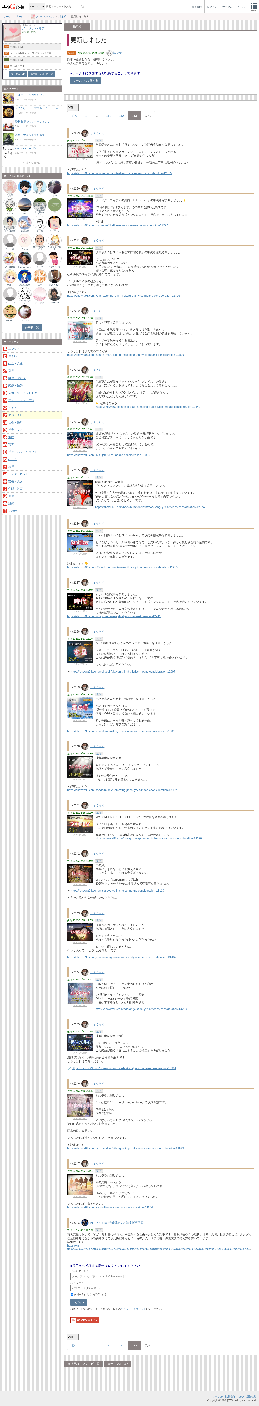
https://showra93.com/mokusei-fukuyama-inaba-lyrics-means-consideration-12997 (123, 671)
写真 (11, 444)
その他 (12, 510)
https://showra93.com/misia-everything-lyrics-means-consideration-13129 (117, 890)
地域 (11, 496)
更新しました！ (18, 46)
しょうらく (97, 133)
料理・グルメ (17, 378)
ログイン (78, 1302)
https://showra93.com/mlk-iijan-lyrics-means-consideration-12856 (108, 455)
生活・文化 (15, 363)
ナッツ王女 (54, 231)
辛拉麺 (40, 231)
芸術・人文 (15, 481)
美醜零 (10, 195)
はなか (117, 52)
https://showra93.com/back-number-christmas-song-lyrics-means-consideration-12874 (150, 507)
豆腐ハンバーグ (39, 194)
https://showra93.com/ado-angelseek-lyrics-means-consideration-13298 (141, 1009)
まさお (10, 213)
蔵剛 (40, 285)
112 (121, 115)
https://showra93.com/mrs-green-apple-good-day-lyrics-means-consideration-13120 (149, 838)
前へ (74, 115)
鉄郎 (55, 195)
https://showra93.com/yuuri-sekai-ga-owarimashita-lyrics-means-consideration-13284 (121, 957)
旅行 (11, 466)
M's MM (9, 320)
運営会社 (251, 1396)
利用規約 (230, 1396)
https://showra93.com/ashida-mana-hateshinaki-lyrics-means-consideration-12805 (119, 173)
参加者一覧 (32, 327)
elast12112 (10, 303)
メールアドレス (79, 1271)
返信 (98, 140)
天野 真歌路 (9, 267)
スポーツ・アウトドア (22, 392)
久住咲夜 (39, 303)
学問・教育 (15, 488)
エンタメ (14, 348)
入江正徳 (10, 249)
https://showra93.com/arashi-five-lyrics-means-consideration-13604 (110, 1207)
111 (108, 115)
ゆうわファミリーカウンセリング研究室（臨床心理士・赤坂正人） (39, 208)
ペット (12, 407)
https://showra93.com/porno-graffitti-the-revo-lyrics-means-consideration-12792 (117, 225)
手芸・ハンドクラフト (22, 451)
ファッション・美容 (21, 400)
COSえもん (54, 285)
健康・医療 (15, 415)
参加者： (29, 32)
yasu (25, 213)
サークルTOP (119, 1363)
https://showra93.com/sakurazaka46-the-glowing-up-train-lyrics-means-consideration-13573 (125, 1148)
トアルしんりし (24, 301)
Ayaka (25, 249)
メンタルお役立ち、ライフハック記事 (30, 53)
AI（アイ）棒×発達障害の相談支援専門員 (116, 1222)
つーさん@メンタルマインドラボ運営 (9, 229)
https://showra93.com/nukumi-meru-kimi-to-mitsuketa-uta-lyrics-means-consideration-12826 (125, 354)
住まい (12, 356)
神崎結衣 (25, 231)
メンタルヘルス (33, 28)
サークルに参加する (85, 80)
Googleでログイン (84, 1320)
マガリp (24, 320)
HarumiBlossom (24, 267)
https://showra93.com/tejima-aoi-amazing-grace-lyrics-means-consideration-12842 (148, 406)
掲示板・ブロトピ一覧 (85, 1363)
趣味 (11, 437)
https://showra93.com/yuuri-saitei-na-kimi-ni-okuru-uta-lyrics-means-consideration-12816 (123, 295)
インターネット (18, 474)
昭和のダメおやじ (39, 248)
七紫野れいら (54, 267)
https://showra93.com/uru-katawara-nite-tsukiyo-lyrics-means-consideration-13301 (124, 1068)
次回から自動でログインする (90, 1294)
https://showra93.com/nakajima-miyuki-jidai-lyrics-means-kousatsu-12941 (114, 616)
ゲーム (12, 459)
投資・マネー (17, 429)
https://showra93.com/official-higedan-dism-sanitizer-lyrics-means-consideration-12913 (122, 567)
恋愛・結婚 (15, 385)
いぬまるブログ (54, 248)
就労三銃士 (24, 285)
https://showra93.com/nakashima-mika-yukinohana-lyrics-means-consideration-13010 (121, 731)
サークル (218, 1396)
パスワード (77, 1282)
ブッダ (40, 267)
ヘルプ (240, 1396)
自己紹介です (17, 66)
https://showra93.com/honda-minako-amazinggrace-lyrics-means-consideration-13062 (122, 790)
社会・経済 (15, 422)
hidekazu (55, 303)
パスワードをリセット (133, 1308)
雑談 (11, 503)
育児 (11, 370)
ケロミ (10, 285)
